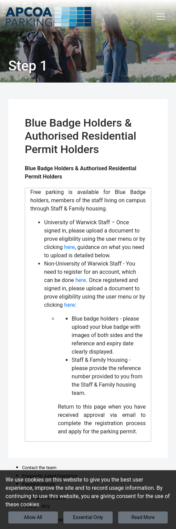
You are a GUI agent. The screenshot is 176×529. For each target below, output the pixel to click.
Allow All (33, 517)
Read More (143, 517)
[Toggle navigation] (160, 16)
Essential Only (88, 517)
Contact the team (39, 467)
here (69, 247)
